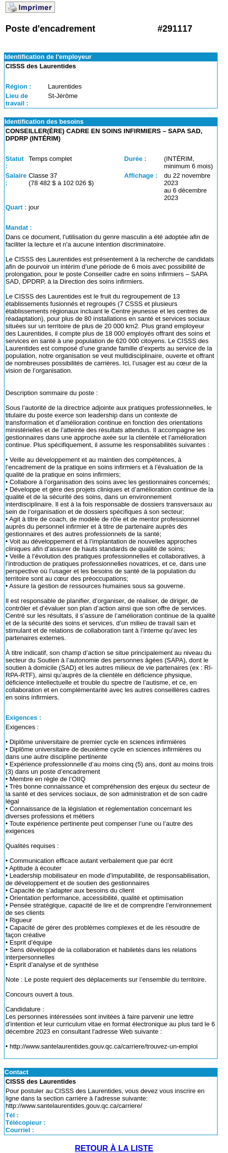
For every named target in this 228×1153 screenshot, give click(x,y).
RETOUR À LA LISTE (114, 1148)
